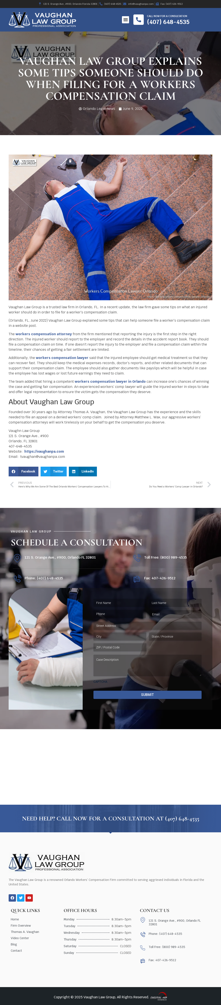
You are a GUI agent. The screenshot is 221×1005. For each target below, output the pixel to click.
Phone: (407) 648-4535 (44, 578)
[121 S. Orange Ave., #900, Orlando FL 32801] (17, 558)
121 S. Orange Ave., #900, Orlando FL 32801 (60, 557)
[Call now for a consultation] (138, 19)
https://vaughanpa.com (44, 451)
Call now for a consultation (167, 16)
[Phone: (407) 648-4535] (17, 579)
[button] (125, 19)
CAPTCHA (100, 681)
